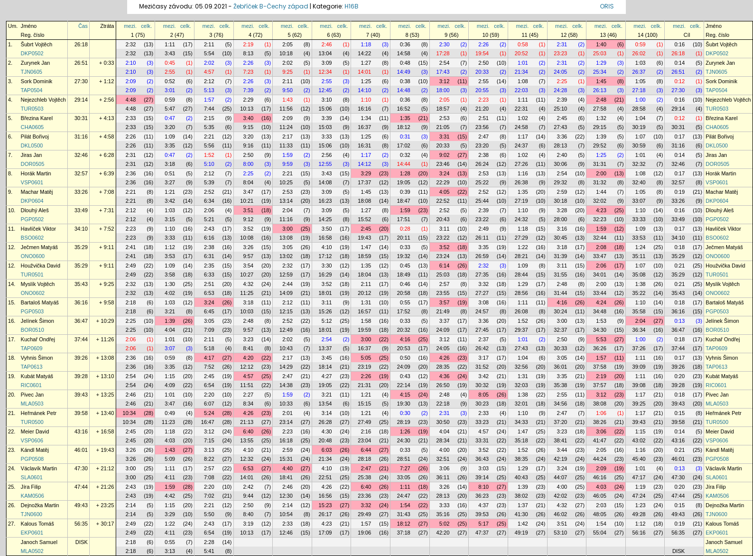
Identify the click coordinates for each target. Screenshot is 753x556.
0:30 (405, 413)
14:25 (325, 219)
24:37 (521, 145)
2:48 (601, 100)
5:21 (209, 219)
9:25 (287, 72)
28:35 (443, 367)
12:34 (325, 72)
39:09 (639, 367)
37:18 (403, 533)
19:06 (364, 533)
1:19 (640, 487)
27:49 (364, 422)
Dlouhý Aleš (35, 210)
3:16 (562, 229)
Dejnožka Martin (40, 505)
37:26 (639, 348)
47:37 (482, 533)
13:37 (325, 348)
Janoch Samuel (39, 542)
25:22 (482, 182)
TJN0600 (31, 514)
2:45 (562, 118)
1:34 (366, 118)
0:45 (170, 63)
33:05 (403, 477)
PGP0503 (32, 311)
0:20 (679, 376)
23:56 (482, 127)
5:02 (444, 524)
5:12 (327, 321)
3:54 (248, 266)
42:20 (443, 533)
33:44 (599, 293)
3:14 (327, 413)
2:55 (170, 72)
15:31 (286, 459)
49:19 (521, 533)
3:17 (483, 358)
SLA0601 (32, 477)
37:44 (81, 339)
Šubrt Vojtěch (36, 44)
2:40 (562, 155)
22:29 (443, 182)
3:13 (209, 450)
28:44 (521, 275)
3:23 (248, 339)
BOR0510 (32, 330)
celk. (146, 26)
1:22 (523, 247)
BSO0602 (32, 238)
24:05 (560, 72)
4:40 (287, 468)
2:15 (209, 118)
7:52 (209, 367)
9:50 (287, 90)
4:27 (327, 376)
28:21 (521, 256)
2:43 (209, 229)
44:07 (560, 477)
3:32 (483, 284)
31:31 (599, 164)
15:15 (364, 404)
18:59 (364, 256)
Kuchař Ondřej (38, 339)
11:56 (286, 109)
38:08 (599, 404)
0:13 (679, 321)
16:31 (364, 145)
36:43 (482, 459)
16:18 (286, 440)
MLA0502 (32, 551)
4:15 (405, 395)
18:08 (364, 201)
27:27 (482, 293)
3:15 (170, 219)
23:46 (443, 164)
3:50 (327, 229)
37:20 (560, 422)
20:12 (364, 293)
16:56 (325, 496)
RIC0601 (31, 385)
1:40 (601, 44)
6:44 (366, 450)
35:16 (443, 514)
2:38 (483, 155)
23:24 (443, 256)
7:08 (209, 477)
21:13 (247, 422)
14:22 (364, 53)
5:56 (209, 145)
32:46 (81, 155)
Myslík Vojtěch (38, 284)
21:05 (443, 127)
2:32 (131, 44)
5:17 (483, 524)
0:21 (679, 266)
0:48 (405, 63)
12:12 (247, 367)
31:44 (560, 293)
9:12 (248, 219)
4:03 (170, 440)
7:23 (248, 72)
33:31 (482, 440)
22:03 (521, 90)
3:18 (170, 164)
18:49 (403, 275)
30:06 (560, 164)
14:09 (286, 293)
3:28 (562, 210)
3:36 (562, 136)
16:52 (403, 109)
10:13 (247, 109)
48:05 (599, 514)
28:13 (560, 145)
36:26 (599, 348)
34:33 (521, 422)
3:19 (248, 524)
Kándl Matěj (35, 450)
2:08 (601, 247)
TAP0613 (32, 367)
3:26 (248, 247)
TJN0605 (31, 72)
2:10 (131, 63)
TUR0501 (32, 275)
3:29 (366, 173)
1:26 (405, 431)
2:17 (287, 136)
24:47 (403, 496)
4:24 (601, 302)
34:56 (560, 404)
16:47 (207, 422)
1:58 (366, 321)
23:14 (286, 422)
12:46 (286, 533)
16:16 (364, 109)
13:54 (325, 404)
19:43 (364, 238)
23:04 (364, 440)
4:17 (209, 358)
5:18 (209, 348)
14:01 (364, 72)
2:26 (483, 44)
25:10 (560, 109)
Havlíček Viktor (38, 229)
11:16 (286, 219)
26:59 (482, 256)
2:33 (131, 118)
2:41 (131, 247)
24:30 (403, 440)
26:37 (639, 72)
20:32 (403, 330)
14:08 (325, 182)
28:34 (443, 440)
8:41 (248, 348)
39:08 (639, 385)
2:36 (131, 173)
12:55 (325, 164)
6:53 (209, 293)
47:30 (81, 468)
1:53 (601, 321)
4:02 (170, 293)
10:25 (286, 182)
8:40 (248, 514)
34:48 (599, 311)
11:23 (168, 422)
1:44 (601, 192)
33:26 (81, 192)
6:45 (209, 311)
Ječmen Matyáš (39, 247)
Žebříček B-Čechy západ (270, 6)
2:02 (209, 63)
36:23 (482, 496)
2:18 (131, 302)
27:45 (482, 330)
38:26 (599, 422)
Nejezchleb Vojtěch (43, 100)
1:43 (287, 100)
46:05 (599, 496)
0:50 (405, 358)
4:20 (248, 358)
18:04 (364, 275)
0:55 (405, 302)
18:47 (403, 201)
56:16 (639, 533)
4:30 (327, 431)
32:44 (599, 238)
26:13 (599, 90)
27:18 (639, 90)
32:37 (560, 330)
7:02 (209, 496)
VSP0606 (32, 440)
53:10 (560, 533)
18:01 (325, 293)
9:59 (287, 164)
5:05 (366, 358)
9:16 (248, 145)
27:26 (521, 164)
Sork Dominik (36, 81)
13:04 (325, 53)
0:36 (405, 44)
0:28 (405, 229)
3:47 (248, 192)
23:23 (560, 53)
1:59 (287, 155)
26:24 (482, 164)
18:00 (443, 90)
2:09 (131, 81)
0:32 (405, 155)
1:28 (405, 173)
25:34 (599, 72)
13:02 (286, 256)
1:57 (209, 100)
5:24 (209, 413)
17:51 (403, 219)
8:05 (483, 395)
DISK (81, 542)
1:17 (523, 136)
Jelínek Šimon (37, 321)
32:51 (443, 459)
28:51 (403, 459)
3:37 (444, 321)
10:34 (129, 413)
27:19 (521, 201)
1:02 (523, 118)
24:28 (560, 90)
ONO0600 (33, 256)
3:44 (562, 450)
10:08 (247, 238)
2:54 (444, 63)
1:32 (601, 118)
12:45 (325, 90)
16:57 (364, 311)
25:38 (364, 477)
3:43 (170, 53)
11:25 (247, 293)
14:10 (364, 90)
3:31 (444, 136)
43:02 (639, 440)
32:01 (521, 404)
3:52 (248, 229)
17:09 (325, 533)
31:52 (482, 367)
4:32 (248, 284)
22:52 (443, 201)
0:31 (405, 136)
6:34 (209, 201)
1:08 (523, 81)
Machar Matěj (37, 192)
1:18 (366, 44)
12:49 (286, 330)
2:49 (483, 229)
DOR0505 (32, 164)
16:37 (364, 127)
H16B (352, 6)
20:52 (521, 53)
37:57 (599, 385)
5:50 (209, 514)
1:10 (366, 100)
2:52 (209, 192)
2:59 (562, 192)
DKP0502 (32, 53)
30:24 (560, 311)
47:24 (639, 496)
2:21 (209, 136)
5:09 (170, 459)
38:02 (521, 496)
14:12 (364, 164)
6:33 (209, 275)
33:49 (81, 210)
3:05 (287, 247)
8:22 (209, 459)
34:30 (599, 330)
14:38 (286, 385)
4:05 (444, 192)
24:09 (443, 330)
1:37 (523, 505)
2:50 (483, 63)
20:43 (443, 219)
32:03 (521, 385)
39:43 (81, 395)
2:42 (248, 487)
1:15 (170, 376)
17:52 (403, 311)
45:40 (639, 459)
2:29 (248, 100)
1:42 (523, 524)
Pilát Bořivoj (35, 136)
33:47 (599, 256)
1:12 (170, 247)
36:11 (443, 477)
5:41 (209, 551)
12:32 (247, 459)
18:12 (403, 127)
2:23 (483, 100)
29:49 (364, 514)
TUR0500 (32, 422)
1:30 (170, 284)
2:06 (209, 210)
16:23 (325, 201)
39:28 (81, 376)
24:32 (521, 219)
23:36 (364, 496)
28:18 (364, 459)
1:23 (640, 505)
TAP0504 (32, 90)
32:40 (639, 182)
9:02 (444, 155)
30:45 (560, 238)
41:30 (521, 514)
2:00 (601, 173)
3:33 (327, 136)
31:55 (560, 275)
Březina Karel (37, 118)
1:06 (601, 413)
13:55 (247, 440)
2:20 (209, 395)
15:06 (325, 109)
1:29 (601, 63)
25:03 (599, 53)
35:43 (81, 284)
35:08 (639, 275)
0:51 (170, 173)
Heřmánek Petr (39, 413)
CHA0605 (32, 127)
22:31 (521, 109)
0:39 (405, 192)
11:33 (286, 145)
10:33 (286, 404)
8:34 (248, 404)
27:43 (560, 127)
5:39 (209, 182)
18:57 (443, 109)
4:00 (444, 450)
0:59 (640, 44)
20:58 (403, 293)
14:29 (286, 367)
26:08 (521, 311)
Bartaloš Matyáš (40, 302)
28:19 (403, 422)
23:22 (482, 219)
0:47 (170, 118)
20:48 (325, 440)
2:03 (601, 505)
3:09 (327, 63)
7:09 (209, 330)
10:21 (247, 201)
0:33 (405, 247)
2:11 (209, 44)
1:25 (366, 81)
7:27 (405, 468)
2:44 (287, 284)
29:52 (599, 145)
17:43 (443, 72)
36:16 (81, 302)
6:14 (444, 266)
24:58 (521, 127)
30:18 (560, 201)
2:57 (444, 284)
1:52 (209, 155)
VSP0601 (32, 182)
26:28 (325, 422)
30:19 (639, 127)
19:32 (403, 256)
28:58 (639, 109)
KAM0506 (32, 496)
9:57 (248, 256)
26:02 (639, 53)
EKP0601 (32, 533)
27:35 (482, 275)
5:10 (209, 164)
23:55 (443, 293)
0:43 (405, 376)
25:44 (482, 201)
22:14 (403, 385)
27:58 (599, 109)
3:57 (444, 302)
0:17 (679, 136)
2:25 (562, 81)
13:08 (286, 238)
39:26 (81, 358)
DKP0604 (32, 201)
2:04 (287, 210)
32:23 (599, 219)
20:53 (403, 348)
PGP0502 (32, 219)
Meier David (35, 431)
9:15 (248, 127)
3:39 (327, 118)
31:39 (560, 256)
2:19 (248, 44)
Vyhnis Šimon (37, 358)
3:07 (170, 348)
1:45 (601, 81)
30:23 (482, 404)
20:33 (482, 72)
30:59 (639, 145)
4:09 (170, 385)
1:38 (640, 284)
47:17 (639, 477)
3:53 (170, 256)
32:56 (521, 367)
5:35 (209, 127)
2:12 (209, 81)
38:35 (521, 459)
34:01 (599, 275)
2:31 (562, 44)
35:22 (639, 293)
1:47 (366, 247)
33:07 (639, 201)
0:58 (523, 44)
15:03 (325, 127)
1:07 (640, 136)
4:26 (444, 358)
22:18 (443, 404)
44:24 (599, 459)
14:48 (403, 90)
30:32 (482, 385)
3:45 (327, 358)
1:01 (523, 63)
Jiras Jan (31, 155)
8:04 (248, 182)
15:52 (364, 219)
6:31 (209, 256)
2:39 (562, 100)
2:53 (444, 118)
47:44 (81, 487)
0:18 (679, 247)
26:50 (443, 385)
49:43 (81, 505)
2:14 (131, 505)
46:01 (81, 450)
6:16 (209, 238)
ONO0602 (33, 293)
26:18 (81, 44)
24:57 (482, 311)
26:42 (482, 348)
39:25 (639, 404)
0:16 (679, 44)
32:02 (599, 201)
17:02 (403, 145)
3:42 (170, 201)
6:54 (209, 385)
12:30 (286, 496)
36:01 (560, 367)
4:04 (170, 330)
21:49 (443, 311)
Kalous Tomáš (37, 524)
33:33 (639, 219)
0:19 (679, 192)
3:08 (483, 302)
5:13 (209, 90)
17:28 (443, 53)
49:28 (639, 514)
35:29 (81, 247)
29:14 (81, 100)
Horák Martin (36, 173)
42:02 (560, 496)
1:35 (405, 118)
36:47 (81, 321)
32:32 (639, 164)
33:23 (482, 422)
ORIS (607, 6)
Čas (83, 26)
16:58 (325, 238)
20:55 (482, 90)
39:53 (482, 514)
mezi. (130, 26)
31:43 (403, 514)
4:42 (170, 496)
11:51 (247, 385)
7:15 (209, 440)
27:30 (81, 81)
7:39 (248, 90)
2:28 (209, 542)
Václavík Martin (39, 468)
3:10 (327, 100)
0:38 (405, 81)
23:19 (364, 367)
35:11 (639, 256)
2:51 (483, 118)
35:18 (521, 440)
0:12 (679, 81)
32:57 (81, 173)
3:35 (170, 145)
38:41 (560, 440)
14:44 (403, 164)
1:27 (366, 63)
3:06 (601, 431)
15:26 (325, 311)
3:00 (287, 229)
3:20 (170, 127)
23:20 (482, 145)
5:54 (209, 53)
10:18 (286, 53)
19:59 (364, 330)
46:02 (560, 514)
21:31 (364, 385)
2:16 (366, 431)
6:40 (248, 431)
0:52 (170, 81)
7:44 (209, 109)
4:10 (327, 247)
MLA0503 (32, 404)
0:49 (170, 413)
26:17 (325, 514)
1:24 (640, 247)
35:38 (560, 385)
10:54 (286, 514)
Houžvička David (40, 266)
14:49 (403, 72)
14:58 (403, 53)
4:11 (170, 477)
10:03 (247, 311)
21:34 (521, 72)
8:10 (483, 487)
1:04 (640, 118)
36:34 (639, 330)
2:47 (483, 136)
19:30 (403, 404)
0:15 (679, 413)
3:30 (327, 266)
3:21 (170, 311)
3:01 (170, 90)
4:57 (209, 72)
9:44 (248, 496)
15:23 (325, 505)
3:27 (170, 182)
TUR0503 (32, 109)
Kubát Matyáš (37, 376)
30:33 (560, 348)
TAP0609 (32, 348)
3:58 (170, 275)
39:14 (482, 477)
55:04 (599, 533)
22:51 (325, 477)
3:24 (444, 173)
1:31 (366, 302)
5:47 (170, 109)
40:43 (521, 477)
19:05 (403, 182)
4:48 (131, 100)
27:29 (521, 238)
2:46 (327, 44)
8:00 (248, 164)
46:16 (599, 477)
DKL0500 (32, 145)
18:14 (325, 367)
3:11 (444, 229)
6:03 (327, 450)
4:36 (444, 376)
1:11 (170, 44)
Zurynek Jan (35, 63)
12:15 (286, 311)
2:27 (248, 395)
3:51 (248, 210)
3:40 (248, 118)
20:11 (403, 238)
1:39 (601, 136)
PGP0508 (32, 459)
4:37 (483, 505)
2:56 (327, 155)
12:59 (286, 275)
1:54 (405, 505)
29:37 (521, 330)
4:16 (562, 302)
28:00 (560, 219)
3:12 (444, 81)
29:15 (599, 127)
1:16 (523, 173)
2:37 (483, 339)
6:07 (209, 404)
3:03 (483, 468)
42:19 (560, 459)
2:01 (287, 413)
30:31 (81, 118)
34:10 (81, 229)
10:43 (286, 348)
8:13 (248, 53)
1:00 (640, 100)
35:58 (639, 311)
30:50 (443, 422)
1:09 (170, 136)
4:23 (601, 210)
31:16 (81, 136)
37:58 (599, 367)
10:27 (247, 275)
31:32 (599, 182)
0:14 (679, 63)
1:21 (170, 192)
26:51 (81, 63)
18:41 (286, 477)
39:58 (81, 413)
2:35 (209, 266)
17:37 (364, 182)
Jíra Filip (31, 487)
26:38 (521, 182)
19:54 (482, 53)
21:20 (482, 109)
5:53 (601, 339)
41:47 (599, 440)
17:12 (325, 256)
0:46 (405, 284)
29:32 (560, 182)
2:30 (444, 44)
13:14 (286, 201)
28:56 (521, 293)
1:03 (640, 63)
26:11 (482, 238)
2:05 (287, 44)
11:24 (286, 127)
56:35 (81, 524)
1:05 (640, 81)
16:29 (325, 275)
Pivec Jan (32, 395)
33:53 (639, 238)
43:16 (81, 431)
